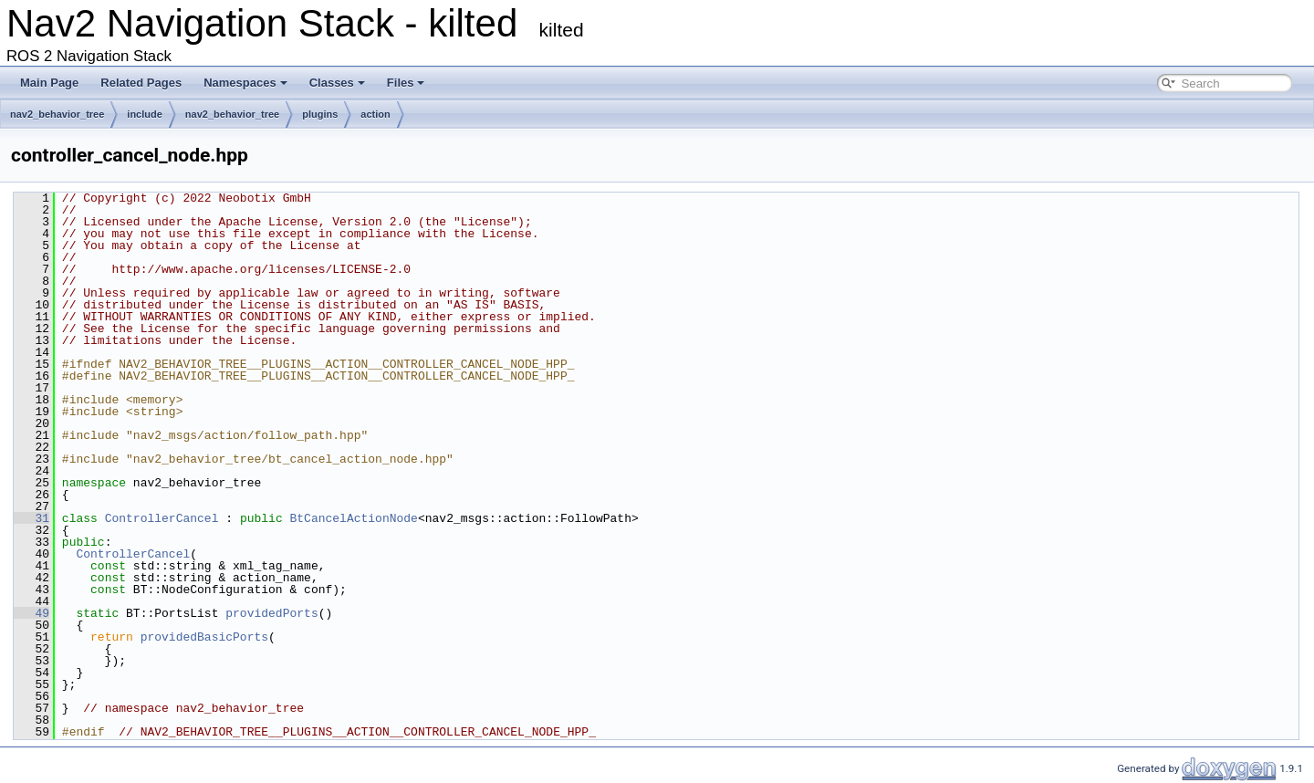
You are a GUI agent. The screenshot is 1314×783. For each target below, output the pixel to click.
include (144, 114)
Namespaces (245, 82)
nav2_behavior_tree (57, 114)
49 (31, 613)
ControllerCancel (162, 518)
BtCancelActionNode (353, 518)
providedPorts (271, 613)
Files (406, 82)
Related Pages (141, 82)
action (375, 114)
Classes (337, 82)
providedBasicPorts (204, 637)
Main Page (49, 82)
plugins (320, 114)
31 (31, 518)
